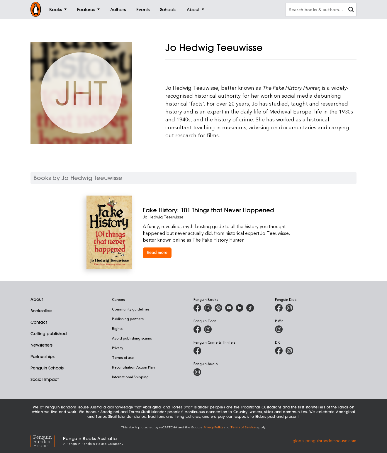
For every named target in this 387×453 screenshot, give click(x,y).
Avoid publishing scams (132, 338)
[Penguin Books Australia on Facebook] (197, 308)
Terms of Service (243, 427)
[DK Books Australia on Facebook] (279, 350)
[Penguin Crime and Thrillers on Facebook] (197, 350)
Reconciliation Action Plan (133, 367)
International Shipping (130, 376)
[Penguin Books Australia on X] (218, 308)
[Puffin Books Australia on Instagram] (279, 329)
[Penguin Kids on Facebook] (279, 308)
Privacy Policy (213, 427)
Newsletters (41, 345)
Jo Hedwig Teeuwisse (163, 217)
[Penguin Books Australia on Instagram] (208, 308)
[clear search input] (351, 10)
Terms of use (123, 357)
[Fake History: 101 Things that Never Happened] (222, 210)
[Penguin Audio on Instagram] (197, 372)
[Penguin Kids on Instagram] (289, 308)
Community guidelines (131, 309)
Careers (118, 299)
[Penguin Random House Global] (46, 440)
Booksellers (41, 310)
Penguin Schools (47, 368)
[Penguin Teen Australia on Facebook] (197, 329)
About (36, 299)
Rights (117, 328)
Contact (38, 322)
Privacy (117, 347)
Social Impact (44, 379)
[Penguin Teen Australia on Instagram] (208, 329)
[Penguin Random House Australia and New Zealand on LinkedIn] (239, 308)
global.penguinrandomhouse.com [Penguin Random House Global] (324, 440)
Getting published (48, 333)
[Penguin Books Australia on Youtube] (229, 308)
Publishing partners (128, 318)
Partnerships (42, 356)
